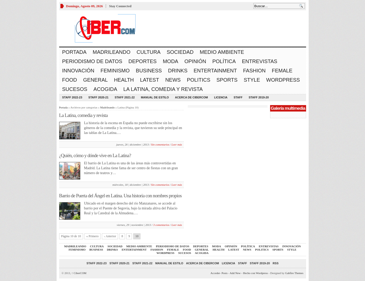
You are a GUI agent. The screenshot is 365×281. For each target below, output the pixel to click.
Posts (224, 273)
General (95, 80)
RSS (276, 263)
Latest (149, 80)
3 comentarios (161, 224)
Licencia (220, 97)
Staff (238, 97)
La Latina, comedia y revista (163, 89)
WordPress (283, 80)
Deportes (142, 61)
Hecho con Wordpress (255, 273)
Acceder (215, 273)
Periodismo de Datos (92, 61)
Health (124, 80)
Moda (170, 61)
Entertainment (215, 70)
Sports (227, 80)
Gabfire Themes (294, 273)
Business (149, 70)
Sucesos (74, 89)
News (173, 80)
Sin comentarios (160, 144)
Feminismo (115, 70)
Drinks (178, 70)
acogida (105, 89)
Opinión (195, 61)
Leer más (177, 144)
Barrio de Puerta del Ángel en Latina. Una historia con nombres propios (120, 195)
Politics (198, 80)
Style (252, 80)
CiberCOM (79, 273)
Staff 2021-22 (125, 97)
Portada (74, 52)
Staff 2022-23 (72, 97)
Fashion (254, 70)
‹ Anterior (110, 236)
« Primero (92, 236)
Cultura (149, 52)
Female (282, 70)
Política (224, 61)
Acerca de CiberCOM (191, 97)
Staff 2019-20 (259, 97)
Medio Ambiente (222, 52)
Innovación (78, 70)
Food (69, 80)
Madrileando (111, 52)
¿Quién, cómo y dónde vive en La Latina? (95, 155)
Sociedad (180, 52)
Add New (235, 273)
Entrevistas (259, 61)
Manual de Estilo (155, 97)
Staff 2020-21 (98, 97)
